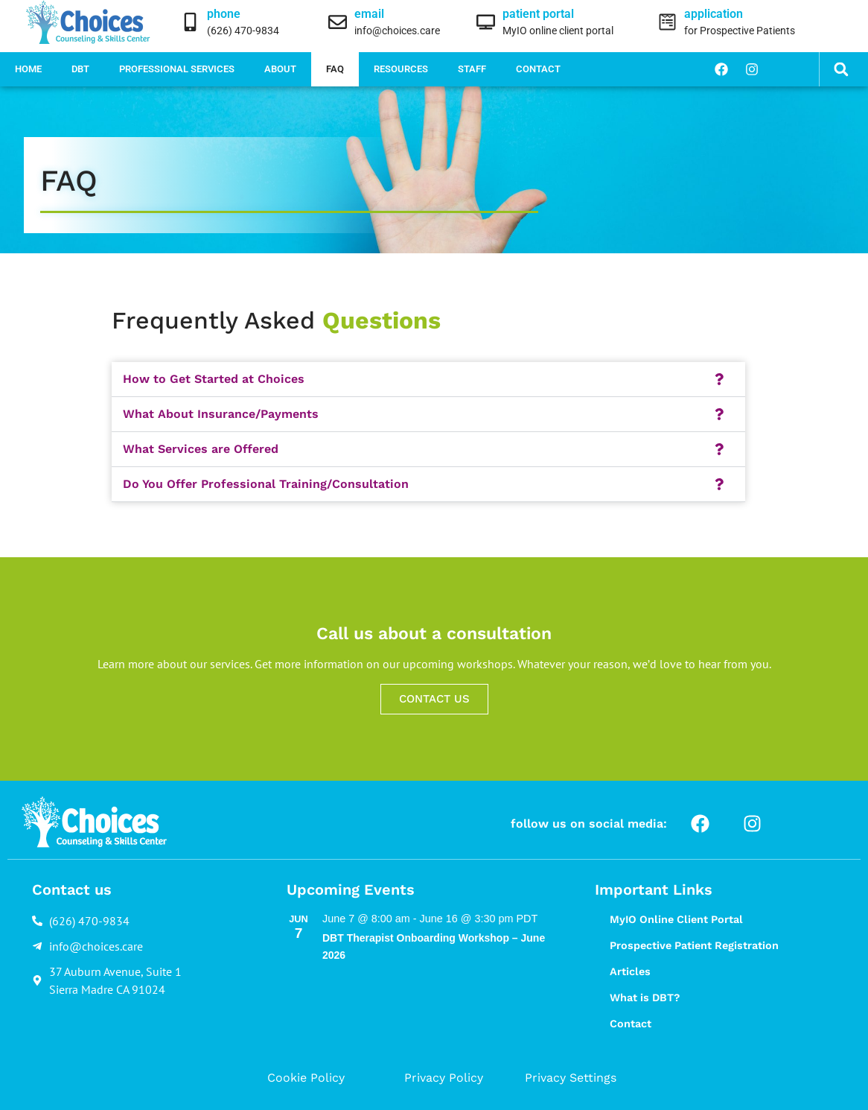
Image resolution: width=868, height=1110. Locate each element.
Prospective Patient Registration (694, 945)
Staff (472, 68)
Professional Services (176, 68)
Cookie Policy (306, 1078)
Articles (630, 971)
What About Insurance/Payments (221, 414)
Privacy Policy (443, 1078)
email (369, 14)
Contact (538, 68)
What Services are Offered (200, 449)
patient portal (538, 14)
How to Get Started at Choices (213, 379)
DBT (80, 68)
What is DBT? (645, 997)
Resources (401, 68)
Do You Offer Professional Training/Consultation (266, 484)
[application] (667, 22)
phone (223, 14)
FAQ (335, 68)
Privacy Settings (570, 1078)
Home (28, 68)
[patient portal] (485, 22)
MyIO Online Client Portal (676, 919)
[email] (337, 22)
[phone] (190, 22)
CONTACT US (434, 698)
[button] (841, 70)
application (713, 14)
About (280, 68)
